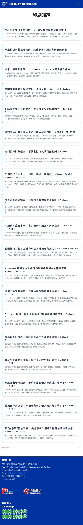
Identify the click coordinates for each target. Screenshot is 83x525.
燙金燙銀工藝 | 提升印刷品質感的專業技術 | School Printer (41, 248)
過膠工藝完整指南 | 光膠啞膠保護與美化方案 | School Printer (37, 293)
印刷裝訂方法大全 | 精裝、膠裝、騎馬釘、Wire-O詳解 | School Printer (38, 176)
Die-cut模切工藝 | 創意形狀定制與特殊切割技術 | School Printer (40, 316)
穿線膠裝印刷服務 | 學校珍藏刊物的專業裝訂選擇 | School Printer (40, 384)
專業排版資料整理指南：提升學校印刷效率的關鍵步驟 (36, 49)
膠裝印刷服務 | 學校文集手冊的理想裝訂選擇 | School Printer (37, 361)
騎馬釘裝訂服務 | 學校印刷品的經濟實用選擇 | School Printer (37, 338)
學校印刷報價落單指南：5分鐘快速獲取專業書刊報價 (35, 29)
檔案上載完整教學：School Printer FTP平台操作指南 (38, 69)
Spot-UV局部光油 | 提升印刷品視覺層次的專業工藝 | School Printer (37, 270)
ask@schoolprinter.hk (17, 473)
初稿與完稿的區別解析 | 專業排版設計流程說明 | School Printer (38, 110)
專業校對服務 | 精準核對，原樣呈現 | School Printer (37, 89)
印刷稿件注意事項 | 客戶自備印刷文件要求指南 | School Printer (38, 227)
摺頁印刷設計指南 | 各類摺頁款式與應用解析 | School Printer (37, 202)
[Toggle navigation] (78, 4)
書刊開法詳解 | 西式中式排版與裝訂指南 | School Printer (40, 131)
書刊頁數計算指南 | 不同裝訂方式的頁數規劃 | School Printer (37, 153)
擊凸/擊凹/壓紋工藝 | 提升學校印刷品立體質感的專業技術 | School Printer (40, 430)
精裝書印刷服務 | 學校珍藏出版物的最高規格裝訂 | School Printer (40, 407)
